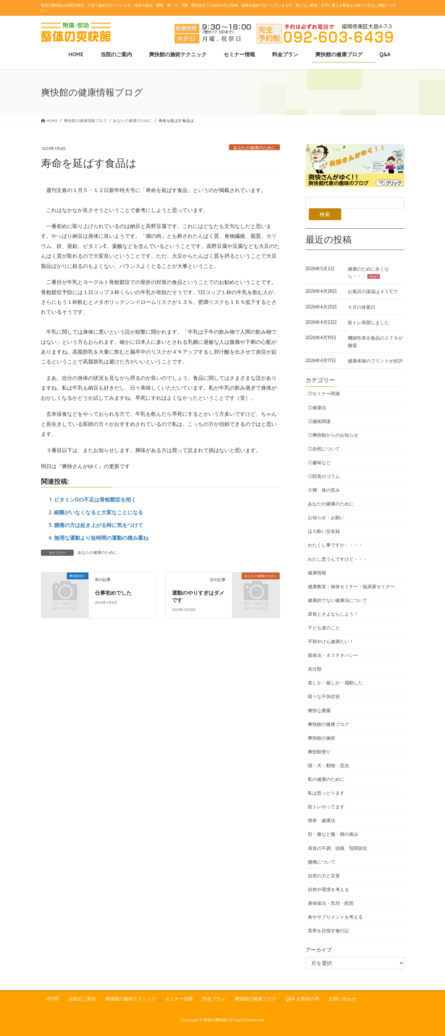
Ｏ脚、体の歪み (324, 490)
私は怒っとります (326, 793)
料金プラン (213, 999)
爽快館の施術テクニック (130, 999)
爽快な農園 (319, 710)
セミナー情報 (179, 999)
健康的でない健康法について (337, 600)
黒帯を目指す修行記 (328, 931)
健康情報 (317, 573)
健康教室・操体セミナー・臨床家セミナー (351, 586)
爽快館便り (319, 752)
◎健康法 (317, 408)
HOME (52, 999)
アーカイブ (319, 949)
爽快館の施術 (321, 738)
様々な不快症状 (324, 696)
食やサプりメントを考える (335, 917)
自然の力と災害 (324, 876)
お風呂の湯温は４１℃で (373, 291)
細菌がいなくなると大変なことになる (98, 512)
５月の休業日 (361, 307)
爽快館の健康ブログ (328, 724)
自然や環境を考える (328, 889)
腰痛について (321, 862)
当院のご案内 (82, 999)
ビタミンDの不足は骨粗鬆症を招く (95, 499)
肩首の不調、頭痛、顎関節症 (337, 848)
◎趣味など (319, 462)
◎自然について (324, 449)
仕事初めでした (113, 593)
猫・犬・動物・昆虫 (328, 765)
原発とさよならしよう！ (333, 614)
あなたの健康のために (254, 147)
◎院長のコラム (324, 476)
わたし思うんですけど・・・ (337, 559)
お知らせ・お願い (326, 517)
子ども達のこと (324, 628)
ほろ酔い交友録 (324, 531)
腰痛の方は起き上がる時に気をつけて (98, 525)
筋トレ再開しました (368, 322)
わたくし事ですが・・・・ (335, 545)
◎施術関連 (319, 421)
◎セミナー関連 (324, 393)
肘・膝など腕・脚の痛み (333, 834)
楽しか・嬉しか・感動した (335, 683)
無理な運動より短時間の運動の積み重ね (101, 538)
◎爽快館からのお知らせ (333, 435)
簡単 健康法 (321, 820)
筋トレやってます (326, 807)
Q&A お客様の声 (302, 999)
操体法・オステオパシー (333, 655)
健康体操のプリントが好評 (375, 361)
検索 (325, 214)
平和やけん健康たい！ (331, 641)
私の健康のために (326, 779)
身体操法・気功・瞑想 (331, 903)
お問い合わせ (342, 999)
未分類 (315, 669)
